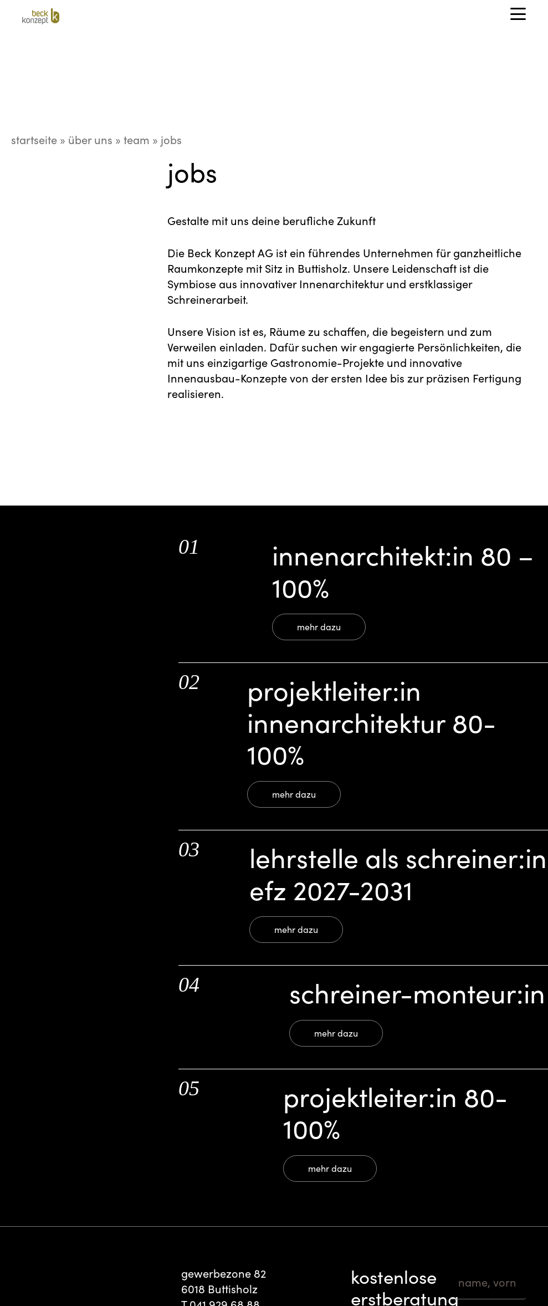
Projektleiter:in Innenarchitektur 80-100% (371, 722)
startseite (34, 139)
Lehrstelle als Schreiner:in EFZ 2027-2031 (398, 873)
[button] (518, 14)
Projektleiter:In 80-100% (395, 1112)
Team (137, 139)
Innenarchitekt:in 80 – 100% (403, 571)
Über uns (90, 139)
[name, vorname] (487, 1282)
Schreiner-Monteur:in (417, 993)
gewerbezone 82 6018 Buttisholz (223, 1281)
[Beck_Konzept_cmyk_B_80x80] (41, 18)
